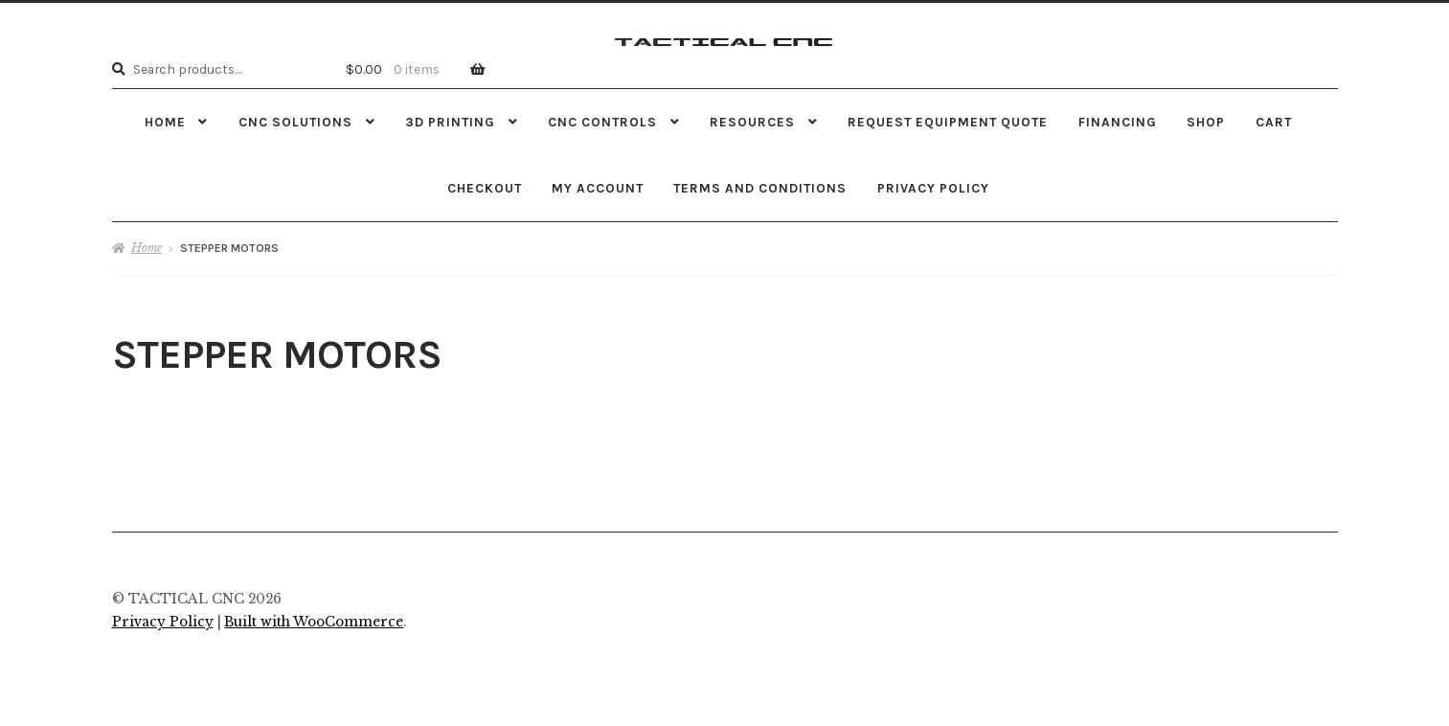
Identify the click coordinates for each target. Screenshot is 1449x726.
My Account (598, 187)
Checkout (484, 187)
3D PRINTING (450, 121)
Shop (1206, 121)
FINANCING (1117, 121)
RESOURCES (752, 121)
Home (165, 121)
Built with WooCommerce (313, 622)
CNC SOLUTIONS (295, 121)
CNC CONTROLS (602, 121)
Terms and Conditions (760, 187)
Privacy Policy (933, 187)
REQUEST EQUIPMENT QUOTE (948, 121)
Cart (1274, 121)
